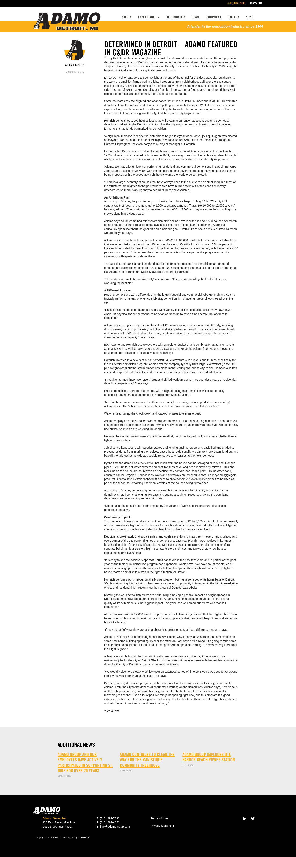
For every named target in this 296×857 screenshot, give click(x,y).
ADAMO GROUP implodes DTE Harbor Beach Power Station (208, 757)
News (249, 17)
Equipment (213, 17)
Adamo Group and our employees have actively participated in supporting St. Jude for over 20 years (85, 762)
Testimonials (176, 17)
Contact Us (255, 3)
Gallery (233, 17)
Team (195, 17)
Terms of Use (159, 818)
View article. (112, 710)
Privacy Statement (162, 825)
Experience (149, 17)
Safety (127, 17)
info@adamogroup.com (115, 826)
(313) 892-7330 (236, 3)
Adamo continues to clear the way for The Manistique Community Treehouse (147, 760)
